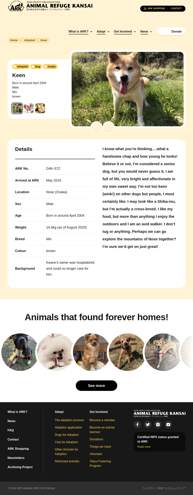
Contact (13, 439)
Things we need (100, 446)
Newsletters (16, 457)
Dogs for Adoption (67, 434)
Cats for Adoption (66, 442)
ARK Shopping (18, 448)
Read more (143, 446)
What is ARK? (78, 31)
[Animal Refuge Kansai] (50, 5)
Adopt (101, 31)
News (144, 31)
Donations (96, 439)
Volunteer (96, 454)
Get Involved (123, 31)
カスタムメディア (174, 488)
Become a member (102, 420)
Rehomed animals (67, 461)
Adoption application (68, 427)
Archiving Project (20, 467)
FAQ (11, 430)
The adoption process (69, 420)
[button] (96, 127)
